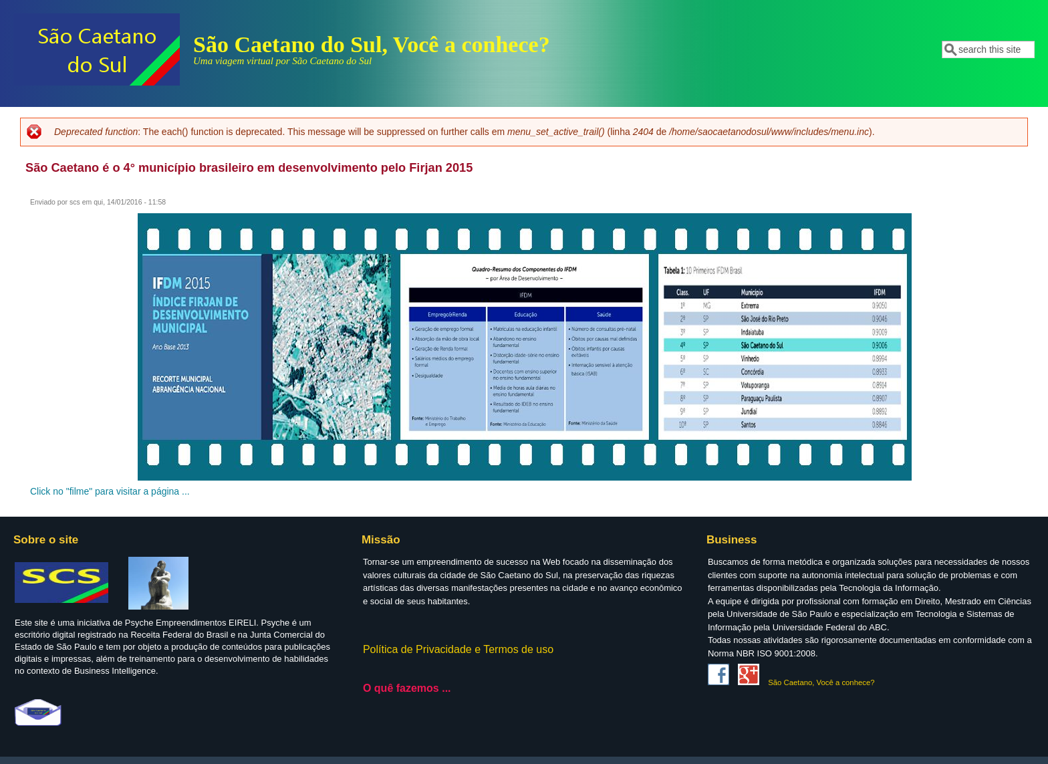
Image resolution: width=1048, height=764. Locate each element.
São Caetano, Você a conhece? (821, 682)
